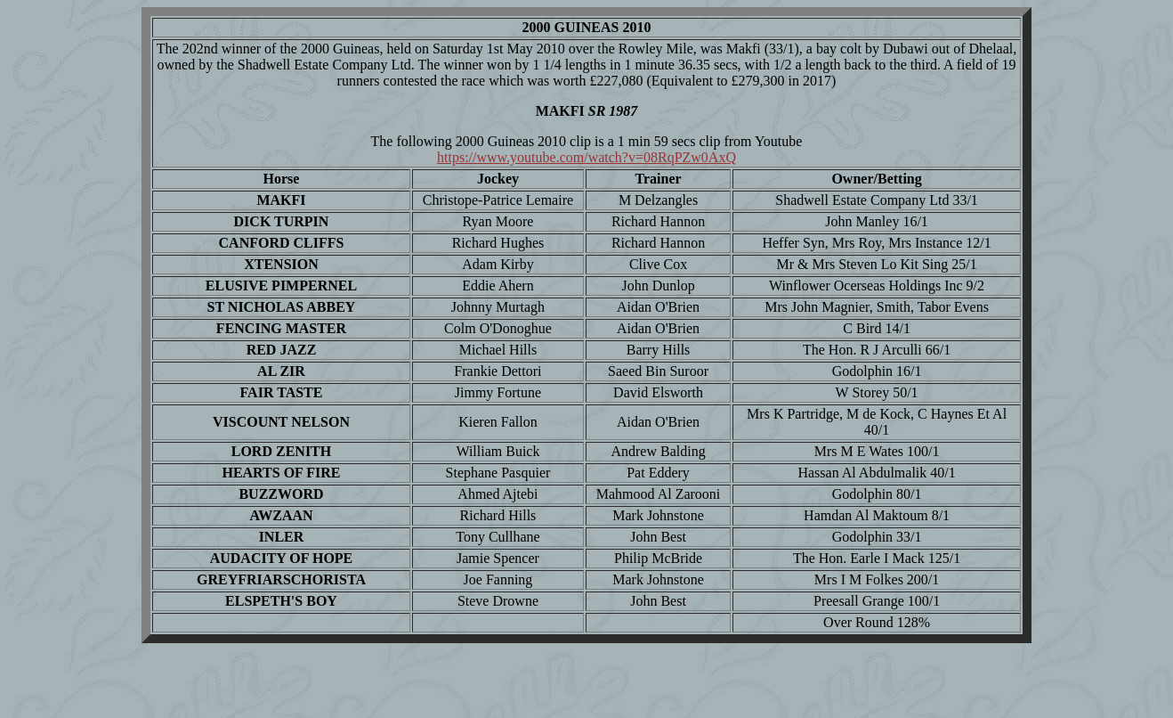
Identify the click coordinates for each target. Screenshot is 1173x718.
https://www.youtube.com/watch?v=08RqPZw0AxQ (586, 157)
